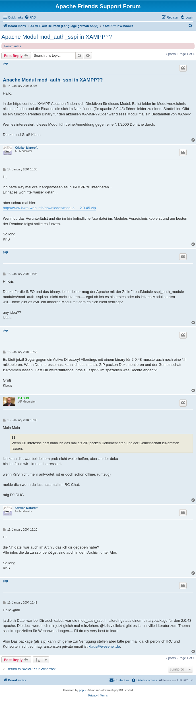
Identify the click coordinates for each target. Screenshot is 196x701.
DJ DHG (23, 398)
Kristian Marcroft (26, 147)
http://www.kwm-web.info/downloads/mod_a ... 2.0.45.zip (49, 208)
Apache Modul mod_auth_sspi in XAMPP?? (56, 37)
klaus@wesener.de (104, 646)
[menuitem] (30, 17)
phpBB (83, 690)
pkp (5, 63)
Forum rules (12, 46)
